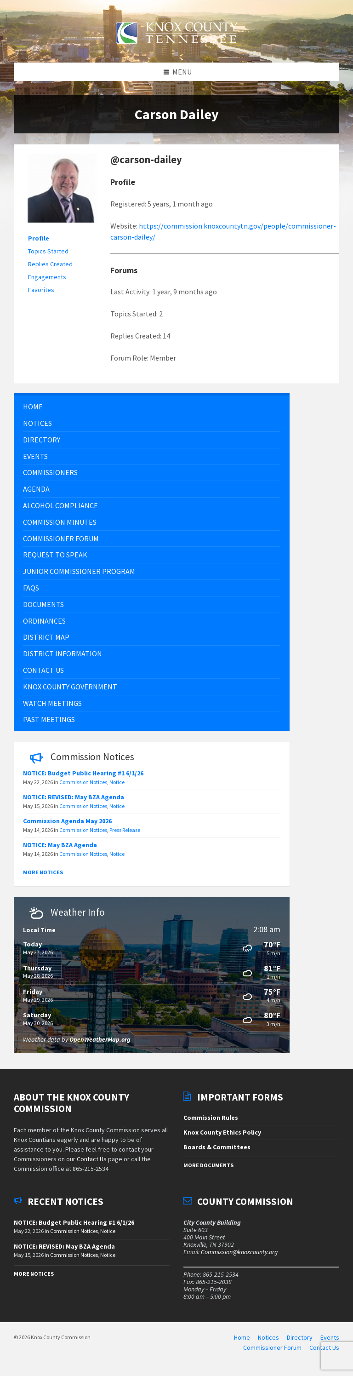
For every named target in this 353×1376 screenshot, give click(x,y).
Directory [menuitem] (300, 1342)
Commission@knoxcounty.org (239, 1256)
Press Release (124, 834)
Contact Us (92, 1164)
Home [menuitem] (242, 1342)
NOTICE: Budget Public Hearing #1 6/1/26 (83, 778)
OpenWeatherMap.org (100, 1044)
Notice (117, 787)
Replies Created (50, 269)
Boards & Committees (217, 1151)
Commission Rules (210, 1122)
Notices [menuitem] (268, 1342)
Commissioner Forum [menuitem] (272, 1352)
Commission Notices (83, 787)
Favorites (41, 295)
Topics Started (48, 256)
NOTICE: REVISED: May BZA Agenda (73, 802)
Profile (38, 243)
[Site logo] (176, 49)
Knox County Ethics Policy (222, 1137)
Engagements (47, 282)
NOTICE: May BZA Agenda (60, 850)
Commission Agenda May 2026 (67, 826)
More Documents (208, 1169)
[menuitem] (151, 412)
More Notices (43, 877)
